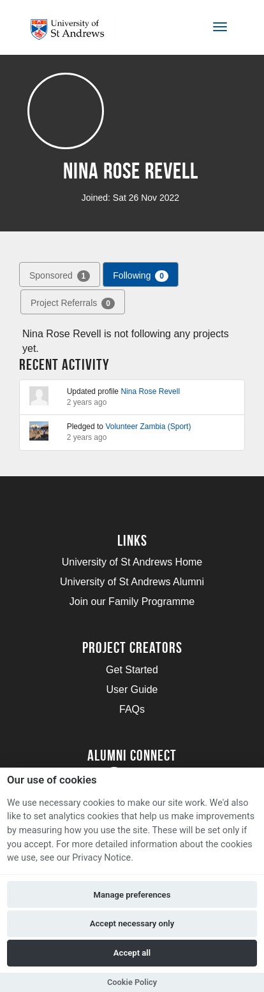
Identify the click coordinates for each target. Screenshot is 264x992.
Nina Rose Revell (150, 391)
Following (140, 276)
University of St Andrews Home (132, 562)
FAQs (132, 709)
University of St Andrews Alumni (132, 581)
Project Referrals (73, 303)
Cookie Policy (132, 982)
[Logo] (72, 29)
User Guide (132, 689)
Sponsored (59, 276)
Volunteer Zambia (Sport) (148, 426)
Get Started (132, 669)
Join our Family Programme (132, 601)
